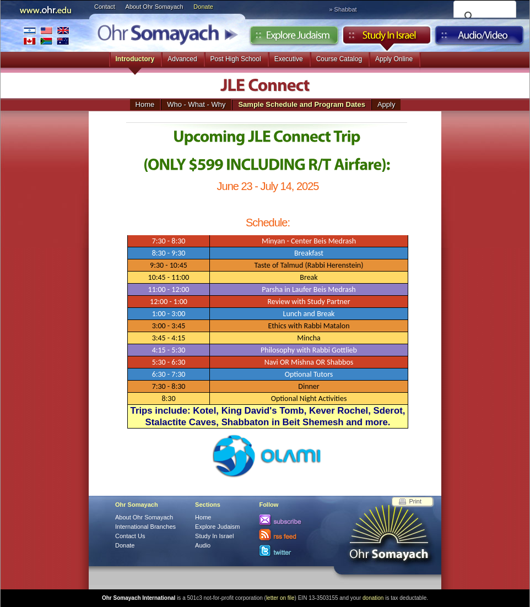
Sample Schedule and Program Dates (301, 104)
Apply (386, 104)
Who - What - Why (196, 104)
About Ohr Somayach (154, 6)
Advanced (182, 59)
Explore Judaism (293, 38)
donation (373, 598)
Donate (203, 6)
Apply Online (394, 59)
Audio (479, 38)
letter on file (280, 598)
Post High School (235, 59)
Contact (104, 6)
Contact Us (130, 536)
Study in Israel (386, 38)
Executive (288, 59)
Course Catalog (339, 59)
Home (145, 104)
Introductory (135, 59)
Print (415, 501)
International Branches (46, 35)
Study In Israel (214, 536)
